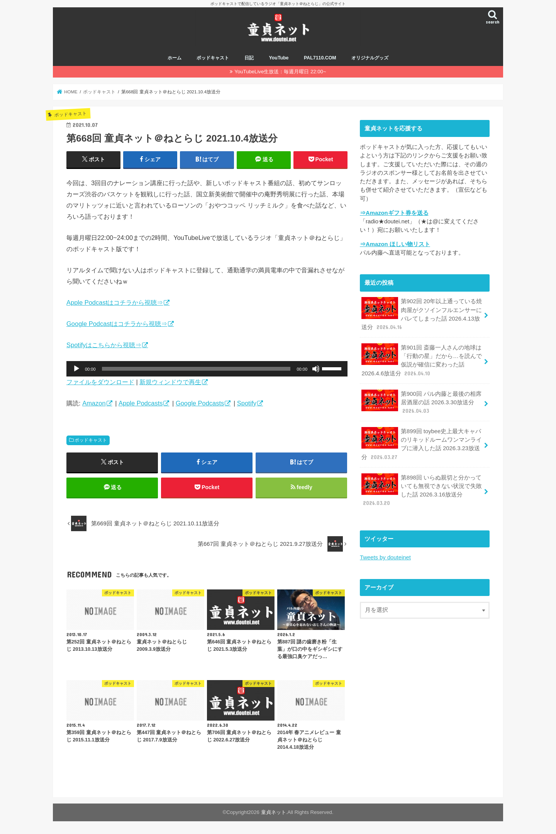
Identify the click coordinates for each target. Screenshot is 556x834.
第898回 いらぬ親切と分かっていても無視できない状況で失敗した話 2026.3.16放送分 (421, 490)
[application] (207, 368)
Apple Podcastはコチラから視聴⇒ (114, 302)
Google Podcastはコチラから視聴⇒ (116, 323)
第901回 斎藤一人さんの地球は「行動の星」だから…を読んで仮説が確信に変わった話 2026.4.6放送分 (421, 360)
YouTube (278, 58)
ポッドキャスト (213, 58)
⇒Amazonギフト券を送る (394, 213)
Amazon (93, 403)
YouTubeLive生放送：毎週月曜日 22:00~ (280, 71)
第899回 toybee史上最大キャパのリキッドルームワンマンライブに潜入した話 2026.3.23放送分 (421, 444)
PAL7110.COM (320, 58)
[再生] (76, 369)
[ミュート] (316, 369)
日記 (249, 58)
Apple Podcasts (141, 403)
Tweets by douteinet (385, 557)
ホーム (174, 58)
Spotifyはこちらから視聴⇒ (103, 344)
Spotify (246, 403)
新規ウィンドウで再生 (170, 381)
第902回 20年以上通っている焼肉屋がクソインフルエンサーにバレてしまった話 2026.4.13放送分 (421, 314)
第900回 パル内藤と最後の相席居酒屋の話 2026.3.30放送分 (421, 402)
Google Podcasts (200, 403)
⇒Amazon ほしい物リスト (395, 244)
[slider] (196, 369)
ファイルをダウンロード (100, 381)
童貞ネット (273, 812)
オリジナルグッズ (369, 58)
